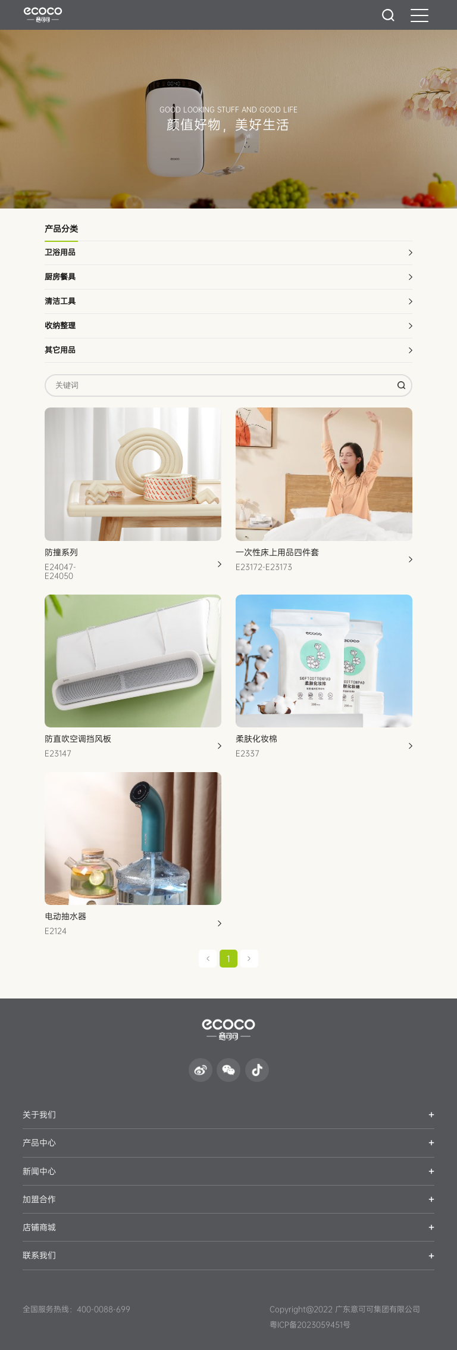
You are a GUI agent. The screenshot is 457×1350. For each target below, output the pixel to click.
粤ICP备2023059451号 (310, 1325)
